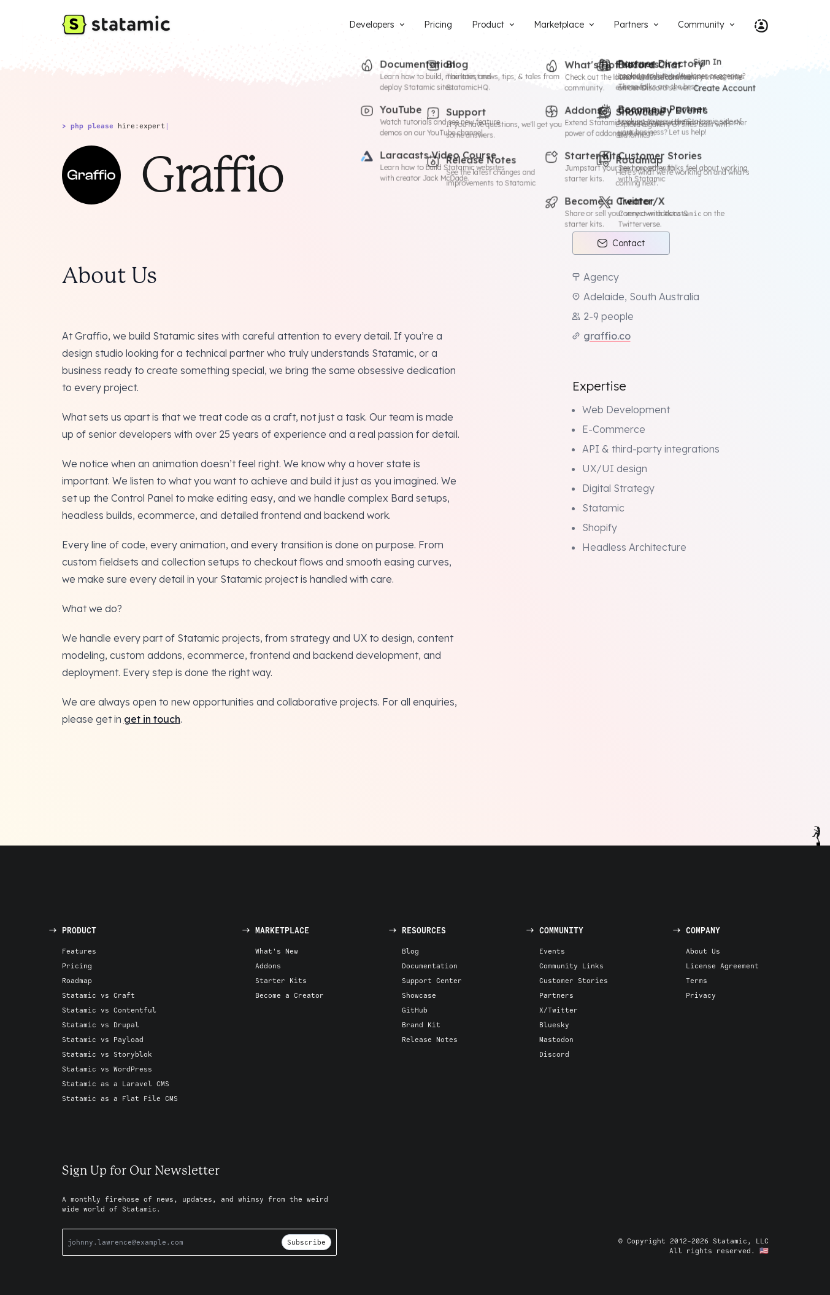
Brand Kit (421, 1024)
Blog (410, 950)
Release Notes (430, 1039)
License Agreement (722, 965)
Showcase (419, 995)
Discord (554, 1054)
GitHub (415, 1009)
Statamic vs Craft (98, 995)
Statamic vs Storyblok (107, 1054)
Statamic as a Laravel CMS (115, 1083)
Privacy (701, 995)
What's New (276, 950)
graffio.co (607, 336)
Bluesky (554, 1024)
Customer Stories (573, 980)
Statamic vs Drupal (100, 1024)
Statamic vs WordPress (107, 1068)
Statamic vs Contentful (109, 1009)
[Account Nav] (756, 24)
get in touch (152, 719)
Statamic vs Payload (103, 1039)
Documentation (430, 965)
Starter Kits (281, 980)
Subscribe (306, 1241)
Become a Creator (289, 995)
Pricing (77, 965)
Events (552, 950)
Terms (696, 980)
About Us (703, 950)
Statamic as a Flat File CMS (120, 1098)
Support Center (432, 980)
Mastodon (556, 1039)
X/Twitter (558, 1009)
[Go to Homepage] (116, 24)
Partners (556, 995)
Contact (621, 243)
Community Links (571, 965)
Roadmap (77, 980)
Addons (268, 965)
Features (79, 950)
